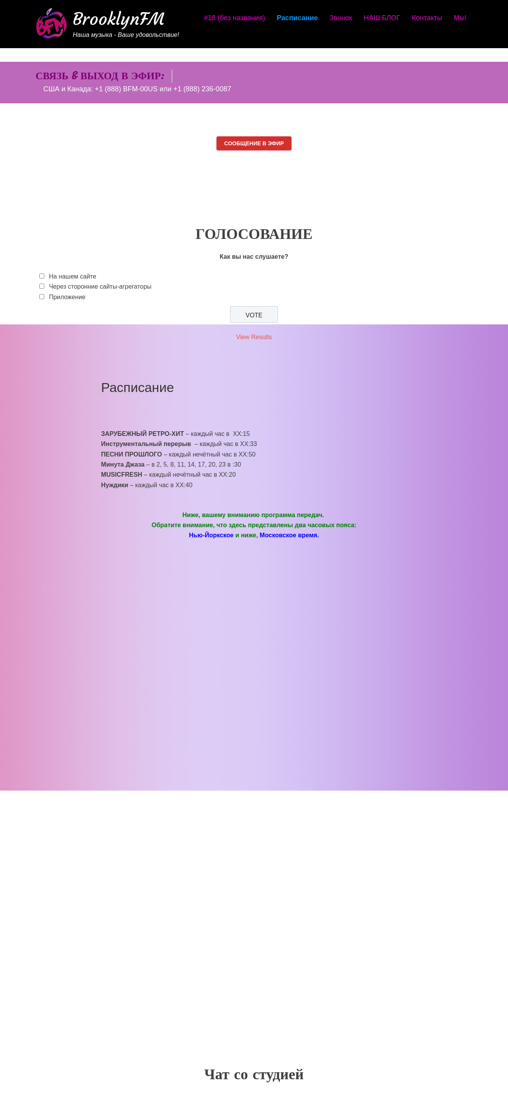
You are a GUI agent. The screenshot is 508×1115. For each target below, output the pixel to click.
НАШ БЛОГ (382, 18)
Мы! (460, 18)
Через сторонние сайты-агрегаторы (100, 286)
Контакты (427, 18)
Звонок (341, 18)
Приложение (67, 297)
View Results (254, 337)
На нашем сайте (72, 276)
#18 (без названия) (234, 18)
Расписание (297, 18)
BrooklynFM (118, 19)
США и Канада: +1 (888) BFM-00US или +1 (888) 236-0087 (137, 89)
